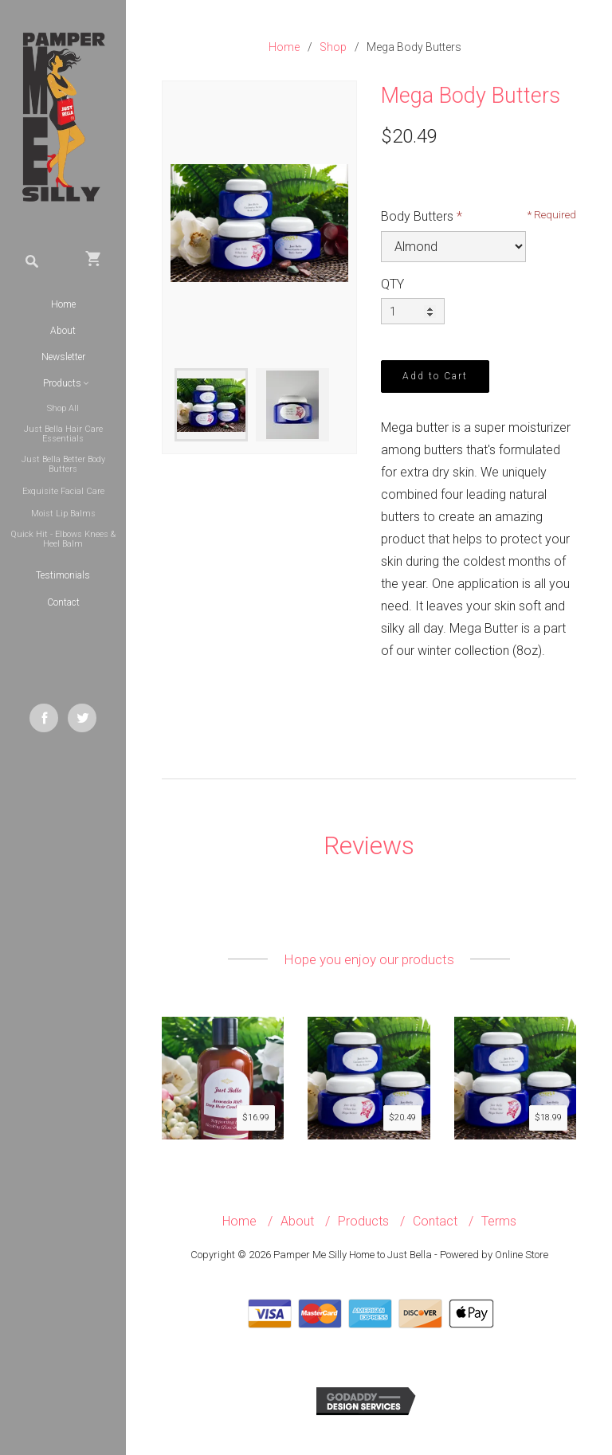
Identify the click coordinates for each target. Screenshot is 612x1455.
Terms (498, 1221)
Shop (333, 47)
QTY (392, 284)
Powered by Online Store (494, 1255)
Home (63, 304)
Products (363, 1221)
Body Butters (417, 216)
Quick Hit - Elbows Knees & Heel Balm (63, 539)
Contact (63, 602)
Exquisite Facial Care (63, 491)
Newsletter (63, 357)
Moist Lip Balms (63, 513)
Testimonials (63, 575)
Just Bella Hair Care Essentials (63, 434)
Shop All (63, 408)
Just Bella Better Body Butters (63, 464)
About (63, 330)
